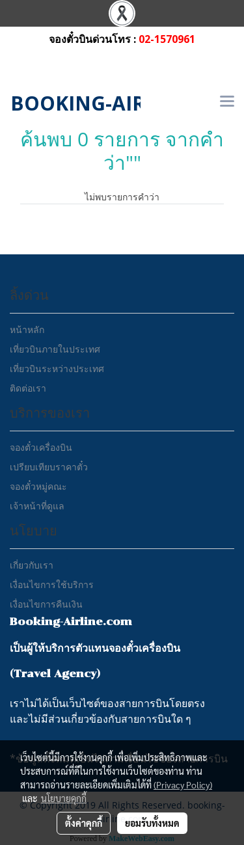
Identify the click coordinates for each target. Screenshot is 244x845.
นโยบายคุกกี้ (64, 798)
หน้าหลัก (27, 329)
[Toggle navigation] (227, 102)
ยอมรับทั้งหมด (152, 823)
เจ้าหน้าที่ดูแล (37, 506)
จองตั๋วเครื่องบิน (41, 447)
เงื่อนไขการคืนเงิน (46, 604)
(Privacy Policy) (183, 784)
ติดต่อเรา (28, 388)
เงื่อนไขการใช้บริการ (52, 584)
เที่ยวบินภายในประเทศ (55, 349)
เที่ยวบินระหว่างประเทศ (57, 368)
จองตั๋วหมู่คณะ (38, 486)
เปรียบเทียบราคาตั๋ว (49, 467)
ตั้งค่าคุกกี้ (83, 823)
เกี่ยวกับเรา (31, 565)
